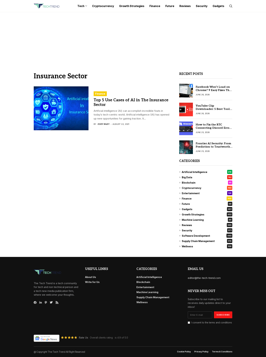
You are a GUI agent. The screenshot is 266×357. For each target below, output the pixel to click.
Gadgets (207, 209)
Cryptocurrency (207, 188)
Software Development (207, 236)
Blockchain (207, 182)
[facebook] (35, 302)
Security (207, 230)
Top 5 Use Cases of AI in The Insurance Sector (131, 102)
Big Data (207, 177)
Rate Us (83, 337)
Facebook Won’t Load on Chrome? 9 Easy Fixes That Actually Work (214, 90)
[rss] (57, 302)
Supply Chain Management (207, 241)
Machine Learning (207, 220)
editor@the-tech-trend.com (204, 278)
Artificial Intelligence (207, 172)
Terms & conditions (222, 351)
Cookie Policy (184, 351)
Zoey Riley (104, 124)
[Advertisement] (133, 38)
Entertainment (207, 193)
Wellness (207, 246)
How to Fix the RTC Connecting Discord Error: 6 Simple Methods (213, 128)
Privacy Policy (201, 351)
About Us (90, 277)
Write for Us (92, 282)
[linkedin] (40, 302)
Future (207, 204)
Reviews (207, 225)
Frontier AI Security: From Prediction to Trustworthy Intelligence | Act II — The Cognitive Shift (214, 148)
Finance (100, 93)
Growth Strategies (207, 214)
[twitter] (51, 302)
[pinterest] (46, 302)
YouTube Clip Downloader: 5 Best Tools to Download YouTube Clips (213, 110)
